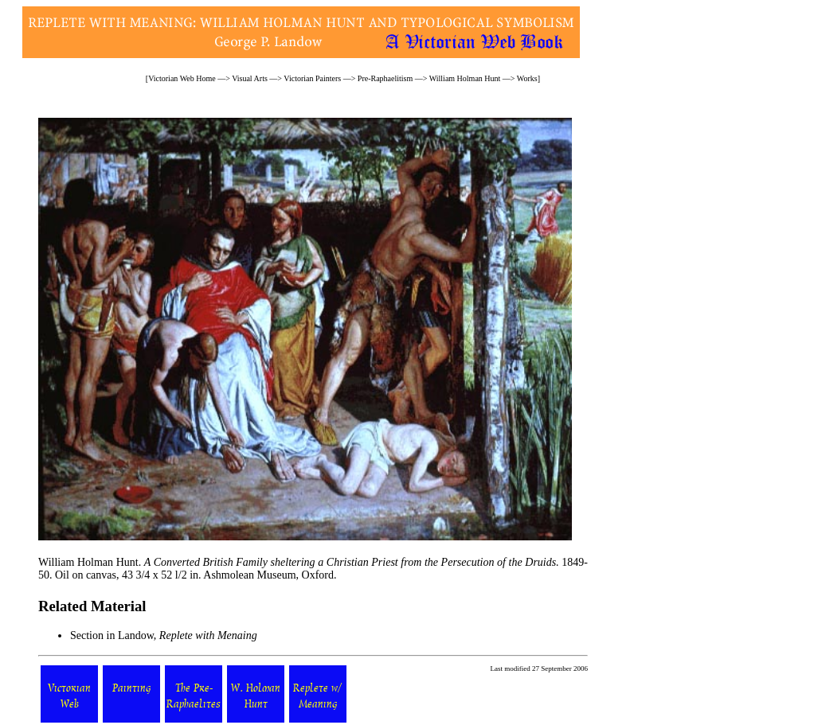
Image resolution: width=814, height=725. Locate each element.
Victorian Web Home (182, 78)
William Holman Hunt (465, 78)
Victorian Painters (312, 78)
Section (87, 635)
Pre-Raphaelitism (385, 78)
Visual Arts (250, 78)
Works (527, 78)
